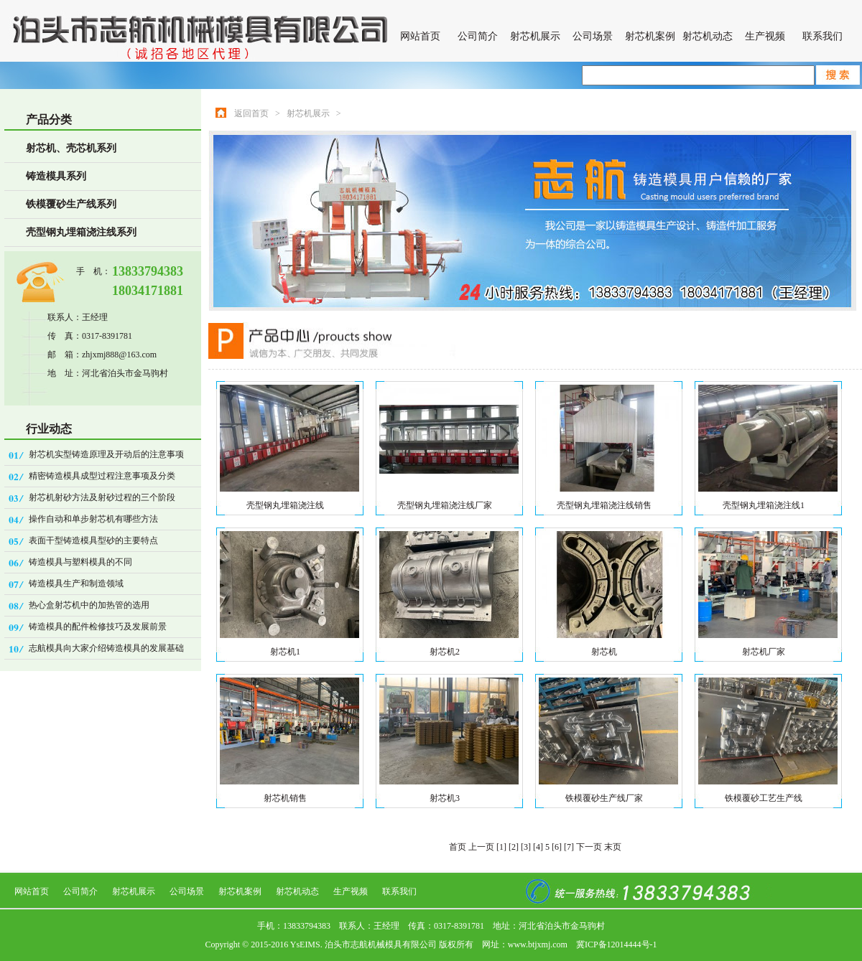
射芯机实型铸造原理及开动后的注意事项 (106, 454)
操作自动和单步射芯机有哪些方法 (93, 519)
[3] (526, 847)
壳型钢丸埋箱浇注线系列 (81, 232)
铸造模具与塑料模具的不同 (80, 562)
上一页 (481, 847)
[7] (569, 847)
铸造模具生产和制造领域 (76, 583)
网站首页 (420, 36)
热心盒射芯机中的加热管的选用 (89, 605)
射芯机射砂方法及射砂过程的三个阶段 (102, 497)
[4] (538, 847)
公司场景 (593, 36)
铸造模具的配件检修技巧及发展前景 (98, 627)
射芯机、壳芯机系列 (71, 148)
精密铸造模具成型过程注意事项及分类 (102, 476)
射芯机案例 (650, 36)
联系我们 (822, 36)
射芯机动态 (707, 36)
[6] (557, 847)
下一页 (589, 847)
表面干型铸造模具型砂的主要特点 (93, 540)
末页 (612, 847)
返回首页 (251, 113)
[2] (514, 847)
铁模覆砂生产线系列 (71, 204)
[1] (501, 847)
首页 (457, 847)
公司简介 (478, 36)
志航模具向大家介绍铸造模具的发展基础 (106, 648)
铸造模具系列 (56, 176)
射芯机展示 (535, 36)
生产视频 (765, 36)
